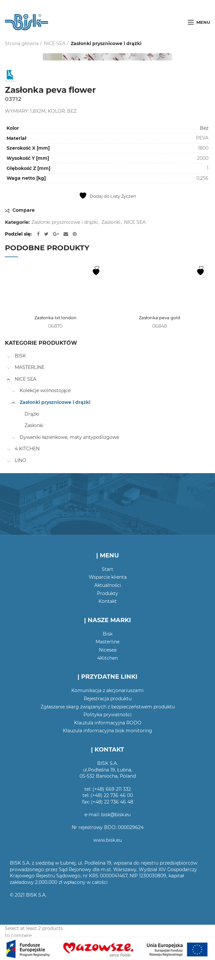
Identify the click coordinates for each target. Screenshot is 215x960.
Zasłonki (110, 222)
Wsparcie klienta (108, 577)
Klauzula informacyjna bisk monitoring (107, 731)
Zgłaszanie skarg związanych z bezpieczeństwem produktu (108, 707)
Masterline (107, 642)
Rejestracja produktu (108, 699)
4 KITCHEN (27, 449)
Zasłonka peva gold (160, 318)
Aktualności (107, 585)
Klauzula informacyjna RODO (107, 723)
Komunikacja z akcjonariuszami (107, 691)
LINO (20, 461)
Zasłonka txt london (55, 318)
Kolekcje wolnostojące (45, 391)
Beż (204, 128)
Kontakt (108, 601)
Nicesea (107, 650)
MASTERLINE (30, 368)
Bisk (108, 634)
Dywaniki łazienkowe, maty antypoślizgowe (69, 437)
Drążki (32, 414)
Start (107, 569)
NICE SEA (54, 43)
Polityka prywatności (107, 715)
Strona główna (22, 43)
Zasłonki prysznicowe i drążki (106, 43)
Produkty (107, 593)
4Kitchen (107, 658)
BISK (20, 356)
